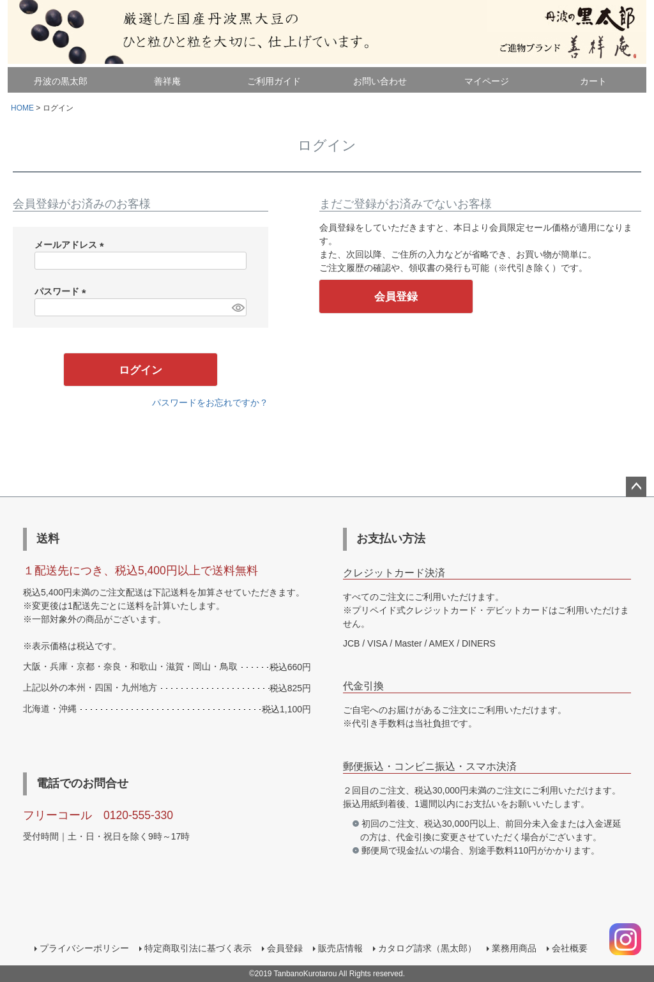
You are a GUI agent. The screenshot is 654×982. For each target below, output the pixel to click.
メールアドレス (71, 245)
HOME (22, 108)
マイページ (486, 81)
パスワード (62, 291)
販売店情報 (340, 948)
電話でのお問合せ (82, 783)
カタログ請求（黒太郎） (427, 948)
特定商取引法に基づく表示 (198, 948)
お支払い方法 (390, 538)
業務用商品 (514, 948)
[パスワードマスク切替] (237, 307)
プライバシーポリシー (84, 948)
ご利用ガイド (274, 81)
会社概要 (570, 948)
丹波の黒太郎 (60, 81)
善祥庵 (167, 81)
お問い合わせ (380, 81)
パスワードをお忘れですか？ (210, 402)
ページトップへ (636, 487)
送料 (47, 538)
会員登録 (285, 948)
